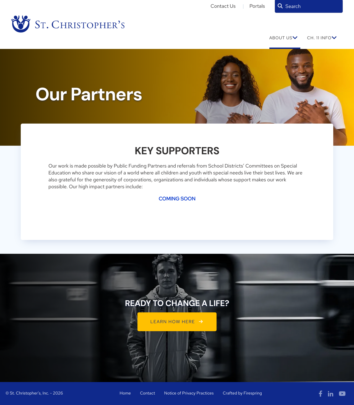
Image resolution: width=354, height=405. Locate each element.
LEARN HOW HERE (177, 322)
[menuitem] (285, 41)
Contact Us (223, 6)
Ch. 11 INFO (319, 38)
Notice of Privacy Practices (189, 393)
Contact (147, 393)
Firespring (252, 393)
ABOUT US (280, 38)
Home (125, 393)
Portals (257, 6)
